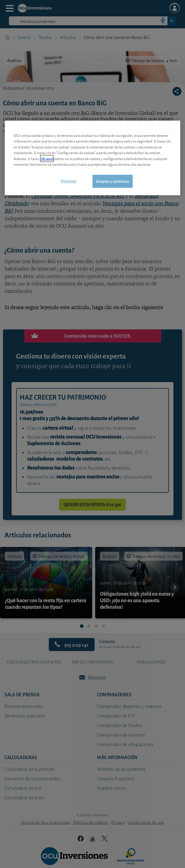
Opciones (68, 181)
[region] (93, 158)
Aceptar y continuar (112, 181)
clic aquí (47, 158)
